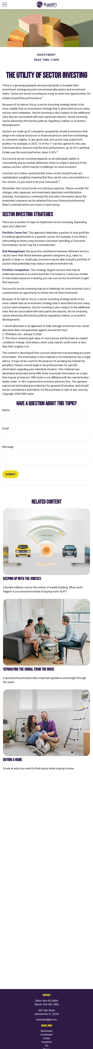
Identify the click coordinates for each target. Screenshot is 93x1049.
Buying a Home (12, 759)
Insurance (46, 1041)
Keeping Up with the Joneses (22, 578)
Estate (46, 1038)
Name (6, 410)
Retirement (46, 1031)
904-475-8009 (50, 1000)
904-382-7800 (51, 1004)
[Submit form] (10, 474)
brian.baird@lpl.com (46, 1019)
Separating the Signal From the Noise (28, 669)
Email (5, 428)
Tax (46, 1045)
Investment (46, 1034)
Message (8, 446)
